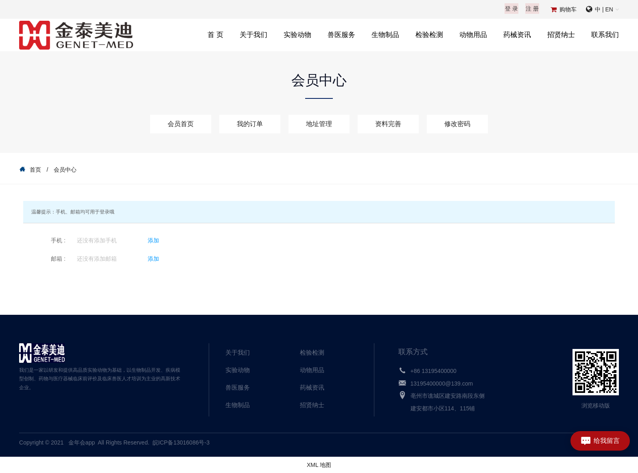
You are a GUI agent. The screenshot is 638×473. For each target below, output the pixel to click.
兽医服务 (341, 35)
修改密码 (457, 123)
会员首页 (181, 123)
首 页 (215, 35)
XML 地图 (319, 465)
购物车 (568, 9)
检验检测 (429, 35)
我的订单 (250, 123)
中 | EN (604, 9)
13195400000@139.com (442, 383)
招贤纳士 (561, 35)
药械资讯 (517, 35)
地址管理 (319, 123)
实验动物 (297, 35)
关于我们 (253, 35)
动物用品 (473, 35)
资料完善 (388, 123)
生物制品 (385, 35)
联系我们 (605, 35)
